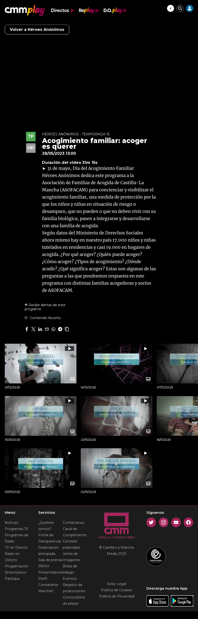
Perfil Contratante (48, 581)
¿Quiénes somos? (46, 525)
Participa (12, 578)
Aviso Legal (116, 584)
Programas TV (16, 529)
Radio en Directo (12, 557)
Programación (16, 566)
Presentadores (50, 572)
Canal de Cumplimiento (75, 532)
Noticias (11, 522)
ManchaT (46, 591)
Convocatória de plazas (74, 600)
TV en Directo (16, 547)
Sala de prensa (50, 560)
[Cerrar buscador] (180, 8)
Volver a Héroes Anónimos (37, 29)
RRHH (43, 566)
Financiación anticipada (48, 550)
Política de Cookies (116, 590)
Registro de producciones (74, 588)
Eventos (70, 578)
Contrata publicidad (71, 544)
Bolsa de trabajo (70, 569)
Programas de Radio (16, 538)
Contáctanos (73, 522)
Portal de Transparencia (49, 538)
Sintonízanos (15, 572)
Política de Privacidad (116, 596)
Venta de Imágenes (71, 557)
